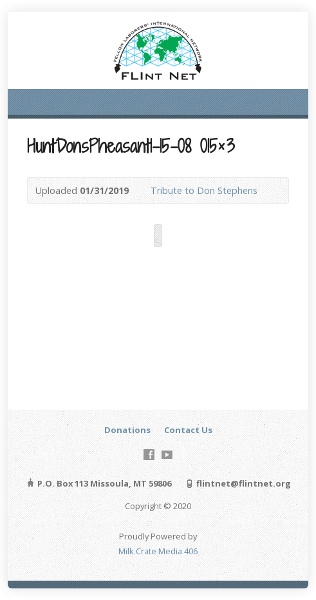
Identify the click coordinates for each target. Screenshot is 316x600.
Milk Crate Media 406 (158, 551)
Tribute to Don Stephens (205, 190)
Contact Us (188, 430)
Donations (127, 430)
